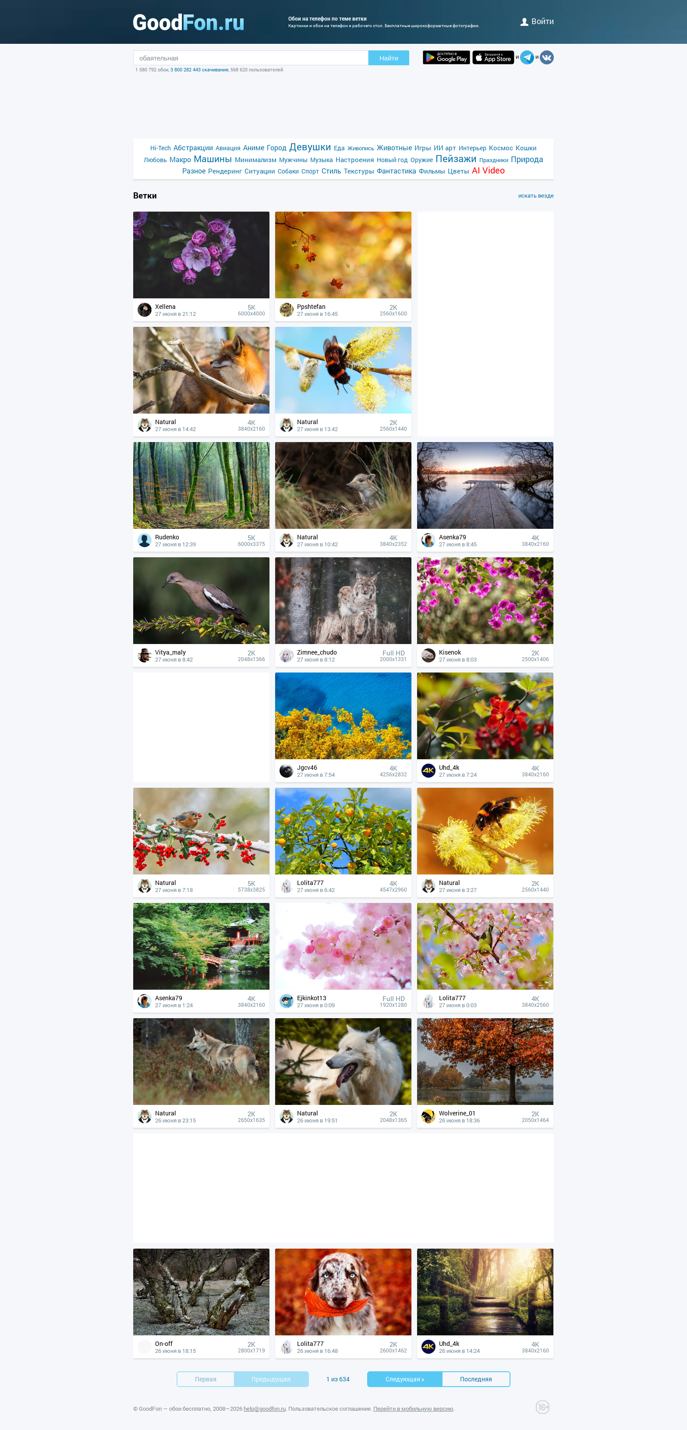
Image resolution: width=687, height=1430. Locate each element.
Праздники (493, 160)
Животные (394, 147)
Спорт (310, 171)
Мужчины (293, 160)
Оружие (422, 160)
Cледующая (405, 1379)
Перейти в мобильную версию (413, 1408)
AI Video (488, 170)
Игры (422, 147)
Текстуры (359, 170)
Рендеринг (225, 170)
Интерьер (472, 148)
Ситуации (259, 170)
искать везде (536, 195)
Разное (193, 170)
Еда (339, 148)
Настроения (355, 159)
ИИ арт (445, 147)
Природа (527, 159)
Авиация (228, 148)
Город (277, 147)
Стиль (331, 170)
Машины (213, 159)
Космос (501, 147)
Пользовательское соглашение (329, 1408)
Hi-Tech (160, 148)
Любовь (155, 160)
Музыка (321, 160)
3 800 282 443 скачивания (199, 69)
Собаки (288, 171)
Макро (180, 159)
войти (537, 21)
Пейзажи (456, 158)
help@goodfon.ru (265, 1408)
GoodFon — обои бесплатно (174, 1408)
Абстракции (193, 147)
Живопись (360, 148)
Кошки (526, 147)
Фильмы (432, 170)
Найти (388, 58)
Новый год (392, 160)
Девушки (310, 147)
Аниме (253, 147)
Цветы (458, 170)
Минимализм (255, 159)
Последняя (476, 1379)
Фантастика (396, 170)
